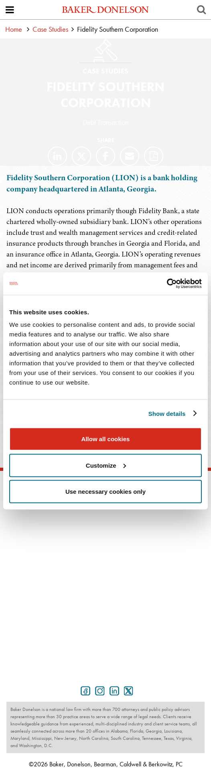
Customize (106, 465)
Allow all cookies (105, 439)
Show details (167, 413)
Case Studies (50, 29)
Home (13, 29)
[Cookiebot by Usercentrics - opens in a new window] (167, 284)
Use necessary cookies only (105, 491)
